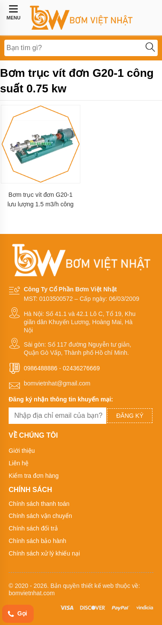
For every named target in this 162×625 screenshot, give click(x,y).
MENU (13, 12)
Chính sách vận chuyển (40, 515)
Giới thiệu (22, 450)
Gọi (16, 614)
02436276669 (81, 368)
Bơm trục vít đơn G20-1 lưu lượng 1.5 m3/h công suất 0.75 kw (40, 199)
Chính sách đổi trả (33, 528)
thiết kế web (97, 585)
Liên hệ (19, 463)
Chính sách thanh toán (39, 503)
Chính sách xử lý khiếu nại (44, 553)
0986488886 (40, 368)
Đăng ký (129, 415)
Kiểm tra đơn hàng (34, 475)
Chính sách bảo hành (37, 540)
